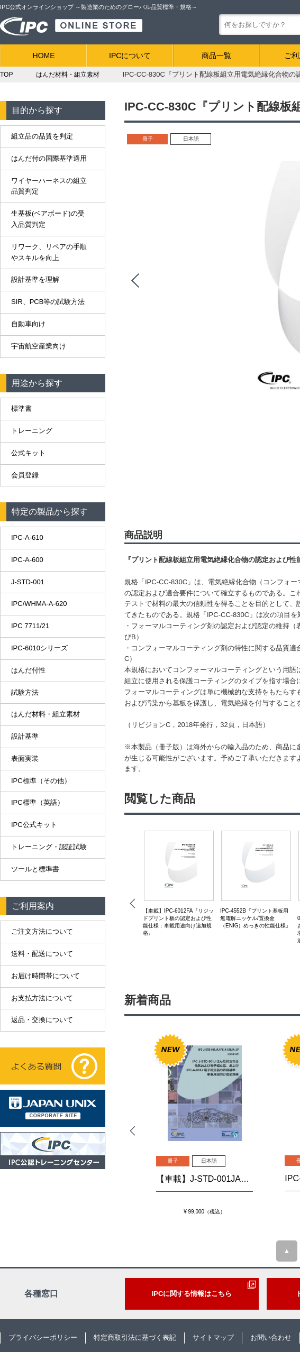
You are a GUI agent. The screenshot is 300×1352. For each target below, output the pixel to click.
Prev (135, 281)
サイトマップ (213, 1337)
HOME (44, 55)
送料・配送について (42, 954)
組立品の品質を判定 (42, 136)
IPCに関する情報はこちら (192, 1294)
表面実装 (25, 758)
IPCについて (130, 55)
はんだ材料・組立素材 (45, 714)
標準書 (21, 408)
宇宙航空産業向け (38, 346)
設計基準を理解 (35, 279)
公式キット (28, 453)
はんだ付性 (28, 670)
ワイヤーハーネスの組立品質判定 (49, 186)
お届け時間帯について (45, 976)
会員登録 (25, 475)
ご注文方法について (42, 931)
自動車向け (28, 324)
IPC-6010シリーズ (39, 648)
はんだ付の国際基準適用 (49, 158)
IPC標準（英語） (37, 802)
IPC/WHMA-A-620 (39, 604)
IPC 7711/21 (30, 626)
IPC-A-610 (27, 537)
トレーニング (31, 431)
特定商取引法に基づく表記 (135, 1337)
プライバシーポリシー (42, 1337)
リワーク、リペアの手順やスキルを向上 (49, 252)
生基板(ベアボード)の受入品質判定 (48, 218)
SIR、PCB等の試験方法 (48, 302)
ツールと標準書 (35, 869)
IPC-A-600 (27, 560)
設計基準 (25, 736)
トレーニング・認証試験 (49, 847)
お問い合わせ (271, 1337)
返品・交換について (42, 1020)
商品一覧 (216, 55)
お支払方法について (42, 998)
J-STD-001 (27, 582)
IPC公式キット (34, 825)
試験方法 (25, 692)
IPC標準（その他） (41, 781)
